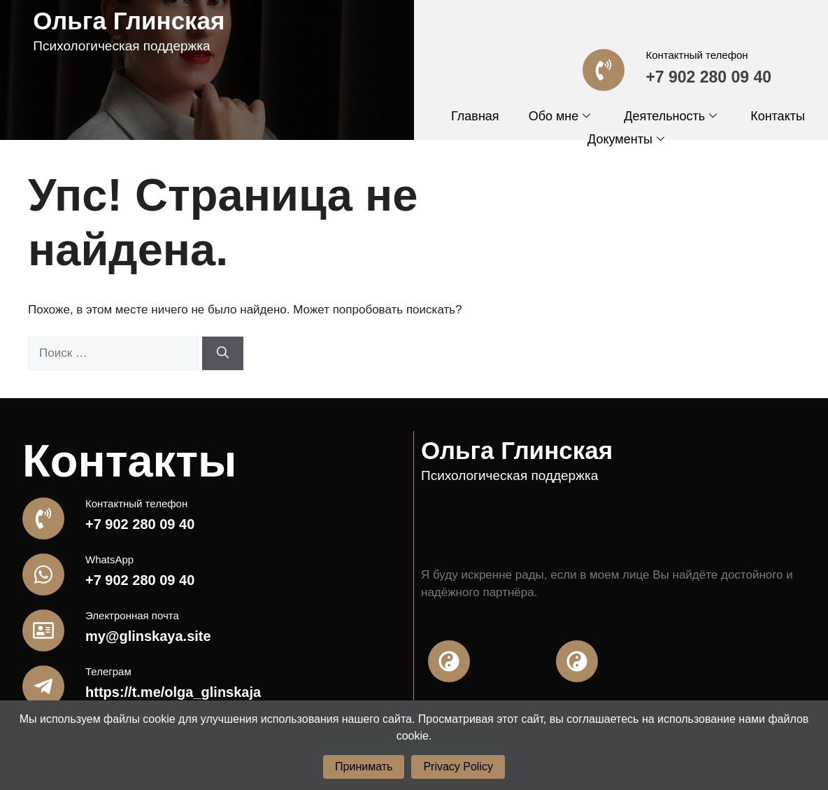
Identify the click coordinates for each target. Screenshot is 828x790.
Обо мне (560, 116)
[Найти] (222, 353)
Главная (475, 116)
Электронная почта (132, 615)
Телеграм (108, 671)
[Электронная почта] (43, 630)
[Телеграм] (43, 686)
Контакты (777, 116)
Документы (625, 139)
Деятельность (670, 116)
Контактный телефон (696, 55)
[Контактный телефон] (603, 70)
